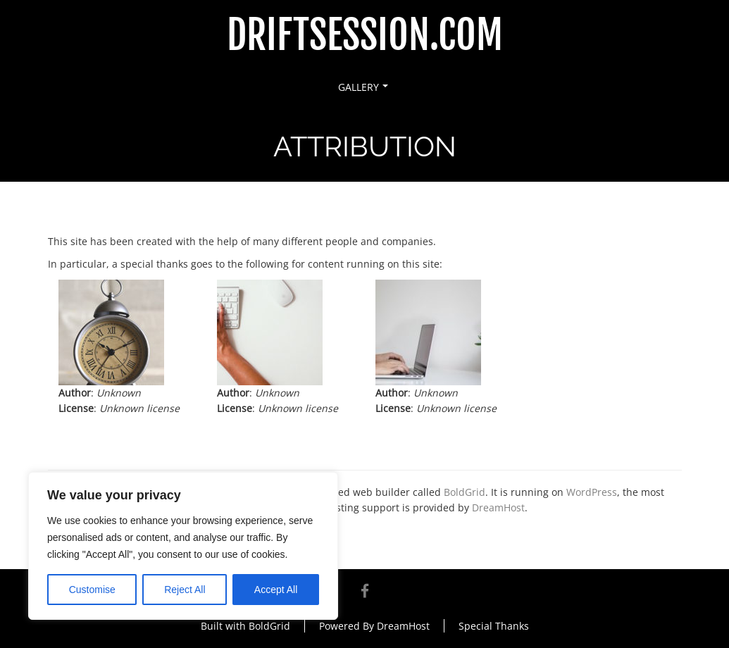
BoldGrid (464, 492)
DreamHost (498, 507)
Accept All (275, 589)
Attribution (150, 211)
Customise (92, 589)
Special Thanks (494, 626)
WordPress (591, 492)
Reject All (184, 589)
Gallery (363, 87)
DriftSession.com (365, 35)
